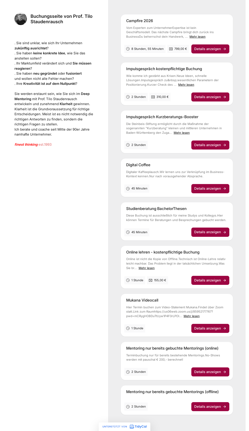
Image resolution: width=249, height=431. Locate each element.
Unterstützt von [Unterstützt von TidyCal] (124, 426)
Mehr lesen (198, 36)
